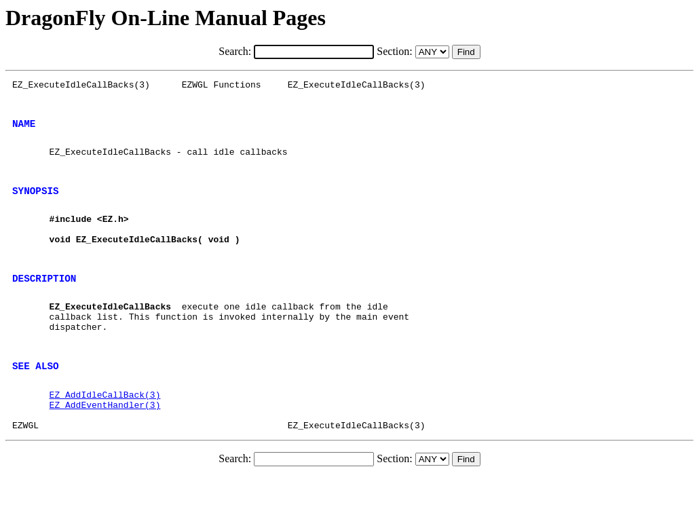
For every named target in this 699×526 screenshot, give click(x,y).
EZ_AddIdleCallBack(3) (105, 437)
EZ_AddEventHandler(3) (105, 449)
